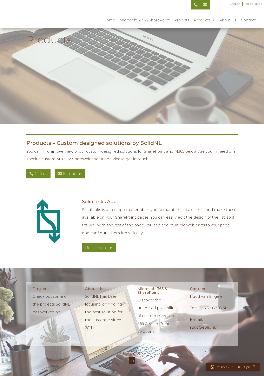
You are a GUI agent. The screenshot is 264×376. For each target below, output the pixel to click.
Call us (41, 173)
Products (202, 20)
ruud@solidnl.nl (204, 327)
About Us (227, 20)
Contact (248, 20)
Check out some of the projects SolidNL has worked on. (51, 304)
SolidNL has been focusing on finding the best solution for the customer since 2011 (104, 312)
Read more (96, 247)
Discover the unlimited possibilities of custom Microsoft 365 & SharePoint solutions (158, 316)
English (235, 4)
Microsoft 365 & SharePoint (145, 20)
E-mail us (72, 173)
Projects (181, 20)
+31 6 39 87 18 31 (211, 308)
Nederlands (253, 4)
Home (109, 20)
